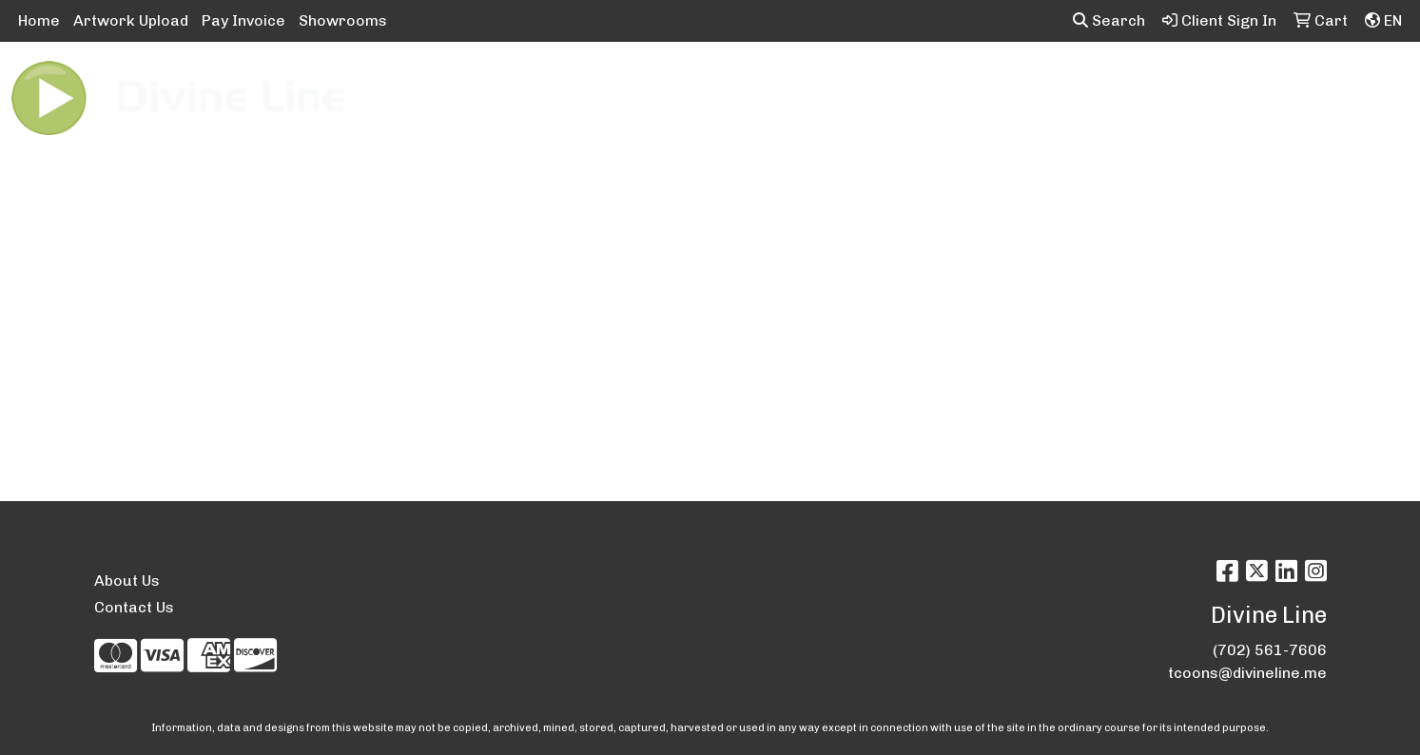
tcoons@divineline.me (1247, 673)
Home (39, 20)
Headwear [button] (899, 83)
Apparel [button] (477, 83)
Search (1109, 20)
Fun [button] (816, 83)
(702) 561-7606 (1270, 650)
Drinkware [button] (733, 83)
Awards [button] (565, 83)
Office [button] (1067, 83)
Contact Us (134, 607)
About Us (127, 580)
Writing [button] (1213, 83)
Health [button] (991, 83)
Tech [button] (1138, 83)
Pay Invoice (243, 20)
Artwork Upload (130, 20)
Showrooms (343, 20)
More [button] (1292, 83)
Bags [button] (644, 83)
